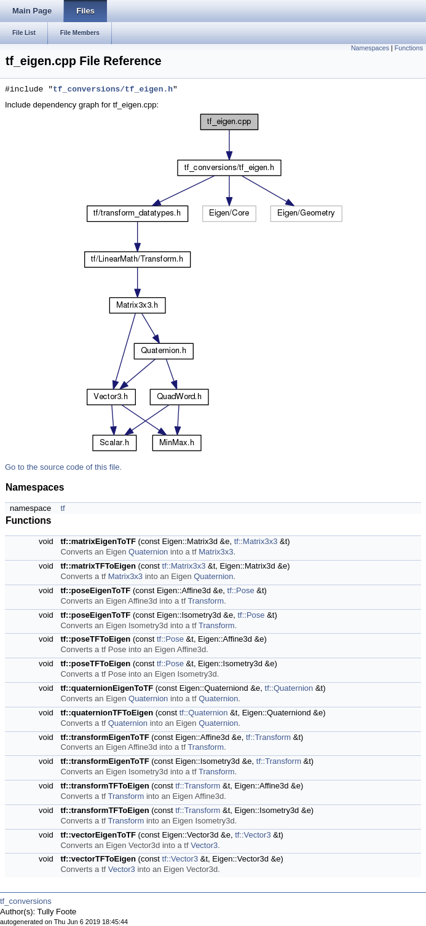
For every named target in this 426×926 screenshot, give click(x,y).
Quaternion (148, 551)
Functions (409, 48)
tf (62, 508)
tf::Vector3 (253, 834)
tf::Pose (240, 590)
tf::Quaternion (289, 688)
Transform (205, 600)
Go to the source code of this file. (63, 467)
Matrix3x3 (216, 551)
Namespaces (370, 48)
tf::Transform (268, 737)
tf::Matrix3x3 (256, 541)
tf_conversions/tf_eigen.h (113, 89)
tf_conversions (26, 901)
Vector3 (204, 845)
